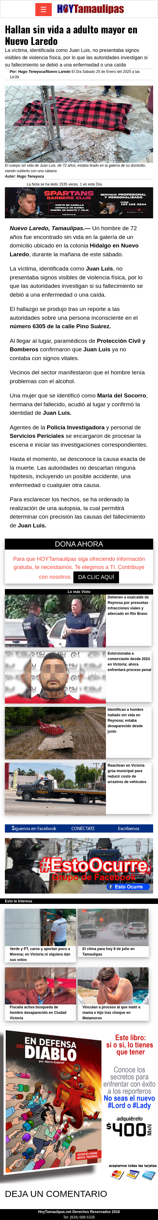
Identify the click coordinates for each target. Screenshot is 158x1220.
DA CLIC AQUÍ (96, 577)
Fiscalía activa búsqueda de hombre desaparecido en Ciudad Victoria (38, 1012)
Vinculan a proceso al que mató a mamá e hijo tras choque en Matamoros (111, 1012)
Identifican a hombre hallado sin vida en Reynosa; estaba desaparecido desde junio (125, 720)
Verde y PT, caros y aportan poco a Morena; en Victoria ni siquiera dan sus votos (40, 954)
